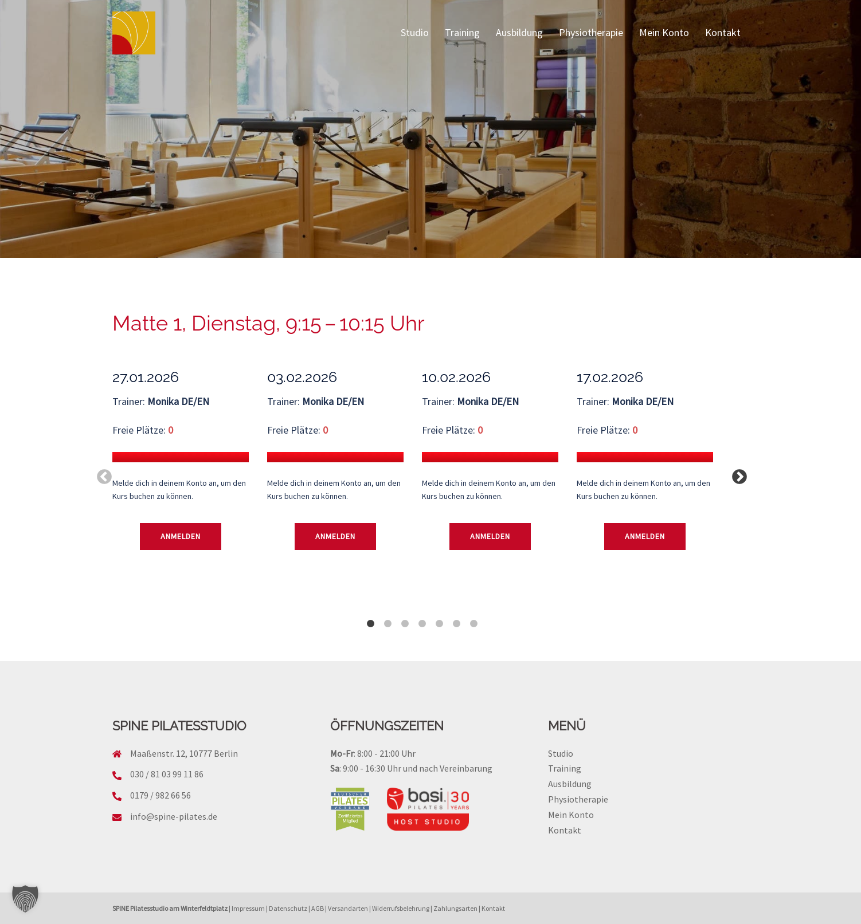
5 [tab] (439, 618)
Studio (415, 32)
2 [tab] (387, 618)
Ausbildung (519, 32)
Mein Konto (664, 32)
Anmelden (181, 536)
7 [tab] (473, 618)
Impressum (248, 908)
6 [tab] (456, 618)
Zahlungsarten (455, 908)
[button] (25, 899)
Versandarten (348, 908)
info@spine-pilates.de (173, 816)
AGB (317, 908)
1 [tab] (370, 618)
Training (462, 32)
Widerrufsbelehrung (400, 908)
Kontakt (723, 32)
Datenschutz (288, 908)
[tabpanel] (189, 477)
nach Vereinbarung (455, 768)
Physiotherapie (591, 32)
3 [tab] (404, 618)
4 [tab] (422, 618)
